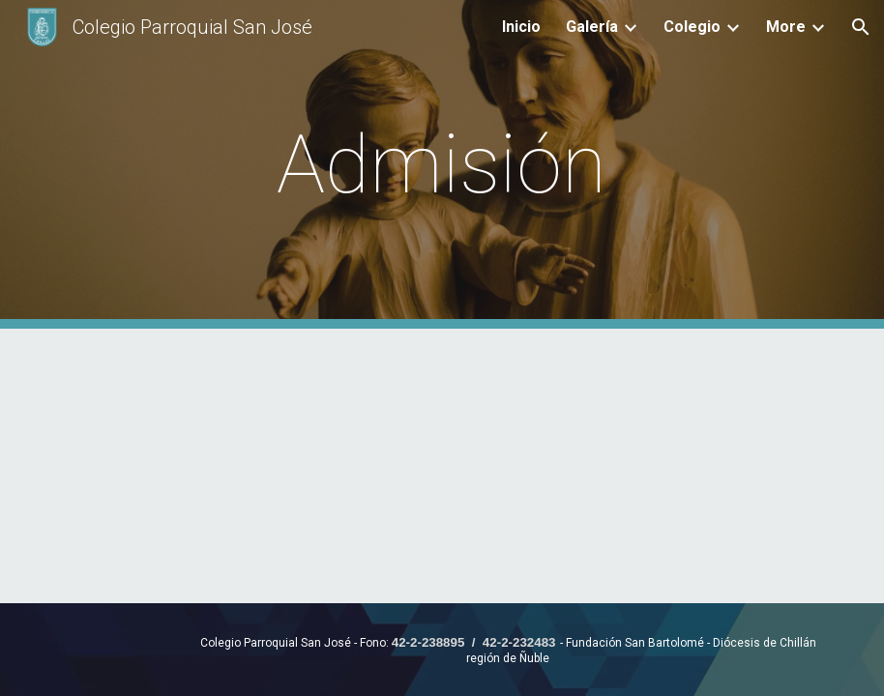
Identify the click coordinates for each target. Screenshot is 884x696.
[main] (442, 164)
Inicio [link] (521, 26)
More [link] (786, 26)
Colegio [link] (692, 26)
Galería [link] (592, 26)
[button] (861, 27)
